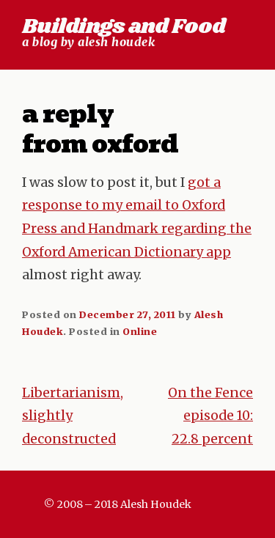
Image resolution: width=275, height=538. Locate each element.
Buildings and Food (123, 27)
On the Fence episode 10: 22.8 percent (210, 416)
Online (139, 331)
